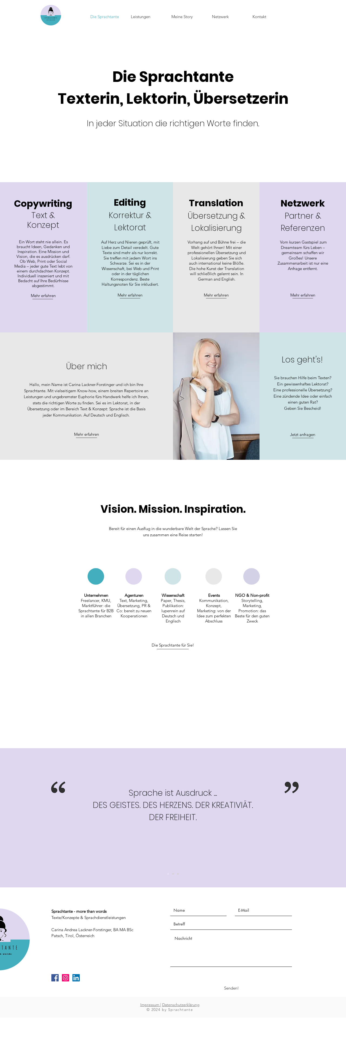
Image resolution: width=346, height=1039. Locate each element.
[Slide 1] (178, 874)
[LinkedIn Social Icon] (76, 977)
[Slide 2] (173, 874)
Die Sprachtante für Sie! (173, 645)
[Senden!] (231, 988)
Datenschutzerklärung (180, 1004)
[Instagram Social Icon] (65, 977)
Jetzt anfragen (302, 434)
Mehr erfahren (43, 295)
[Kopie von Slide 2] (168, 874)
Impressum (150, 1004)
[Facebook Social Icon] (55, 977)
